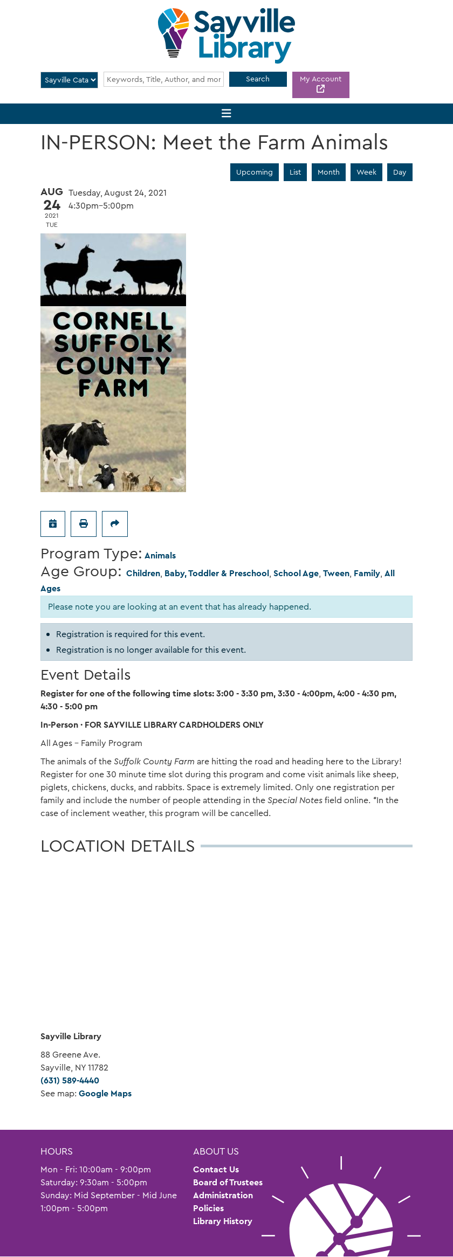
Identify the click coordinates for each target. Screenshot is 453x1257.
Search (258, 78)
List (295, 172)
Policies (208, 1208)
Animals (160, 555)
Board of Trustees (228, 1182)
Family (367, 573)
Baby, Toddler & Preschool (216, 573)
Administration (223, 1195)
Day (400, 172)
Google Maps (105, 1093)
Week (366, 172)
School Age (296, 573)
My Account (320, 78)
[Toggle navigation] (226, 114)
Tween (336, 573)
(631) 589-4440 (69, 1080)
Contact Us (216, 1169)
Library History (222, 1221)
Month (329, 172)
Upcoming (254, 172)
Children (143, 573)
